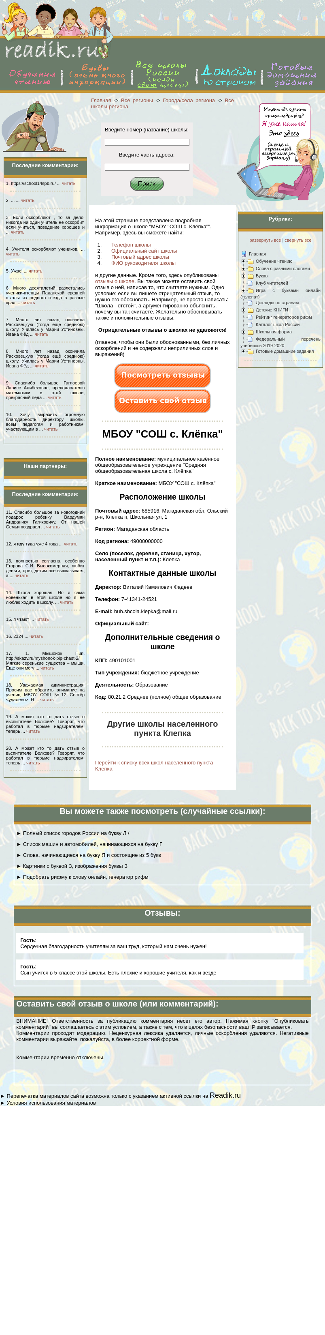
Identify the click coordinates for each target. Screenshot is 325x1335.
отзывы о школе (114, 281)
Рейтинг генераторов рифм (284, 317)
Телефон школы (131, 245)
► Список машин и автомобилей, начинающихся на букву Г (89, 844)
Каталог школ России (278, 324)
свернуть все (298, 240)
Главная (101, 100)
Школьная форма (274, 331)
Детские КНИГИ (272, 309)
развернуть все (265, 240)
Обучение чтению (274, 261)
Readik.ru (225, 1095)
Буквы (262, 275)
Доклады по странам (277, 302)
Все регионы (137, 100)
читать (68, 183)
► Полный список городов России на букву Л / (72, 833)
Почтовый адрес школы (140, 257)
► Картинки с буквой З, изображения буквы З (71, 866)
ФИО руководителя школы (143, 263)
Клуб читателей (272, 283)
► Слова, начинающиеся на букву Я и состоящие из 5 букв (88, 855)
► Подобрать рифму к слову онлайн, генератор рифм (82, 877)
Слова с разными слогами (283, 268)
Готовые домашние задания (285, 351)
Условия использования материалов (51, 1103)
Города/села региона (189, 100)
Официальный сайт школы (144, 251)
